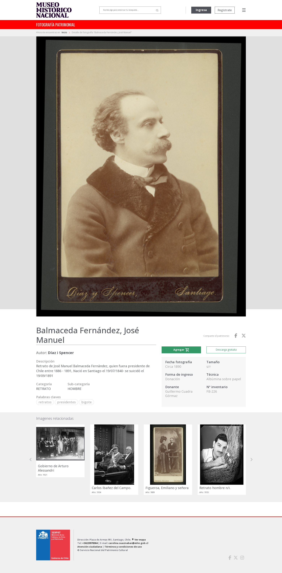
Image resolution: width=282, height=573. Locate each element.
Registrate (225, 10)
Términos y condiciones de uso (123, 546)
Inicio (65, 32)
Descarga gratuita (226, 349)
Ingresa (201, 10)
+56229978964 (90, 543)
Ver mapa (139, 539)
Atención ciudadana (89, 546)
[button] (30, 459)
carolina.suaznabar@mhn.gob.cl (128, 543)
